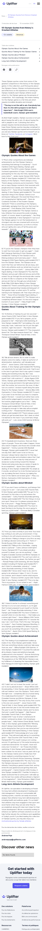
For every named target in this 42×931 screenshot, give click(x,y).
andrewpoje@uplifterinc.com (14, 840)
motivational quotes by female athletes (16, 821)
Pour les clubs (6, 913)
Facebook (18, 134)
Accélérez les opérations (30, 913)
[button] (38, 4)
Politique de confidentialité (31, 929)
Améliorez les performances (31, 920)
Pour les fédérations (8, 910)
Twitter (11, 134)
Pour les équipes (7, 916)
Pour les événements (8, 920)
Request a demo (21, 886)
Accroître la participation (30, 910)
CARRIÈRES (5, 929)
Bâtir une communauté (29, 916)
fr (34, 4)
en (30, 4)
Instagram (29, 134)
